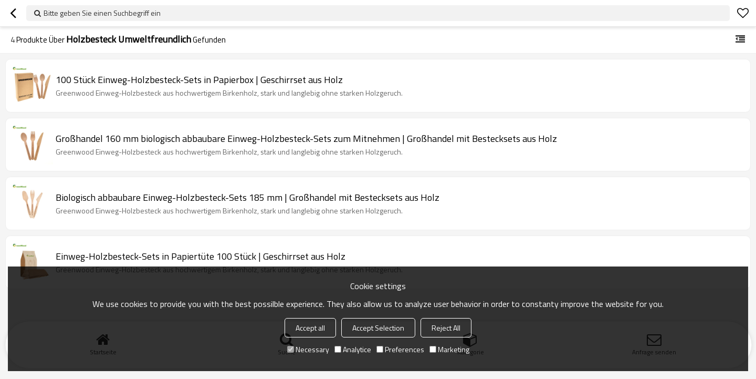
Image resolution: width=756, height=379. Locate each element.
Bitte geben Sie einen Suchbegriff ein (102, 12)
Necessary (308, 349)
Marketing (449, 349)
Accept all (310, 327)
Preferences (400, 349)
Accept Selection (378, 327)
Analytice (352, 349)
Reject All (446, 327)
